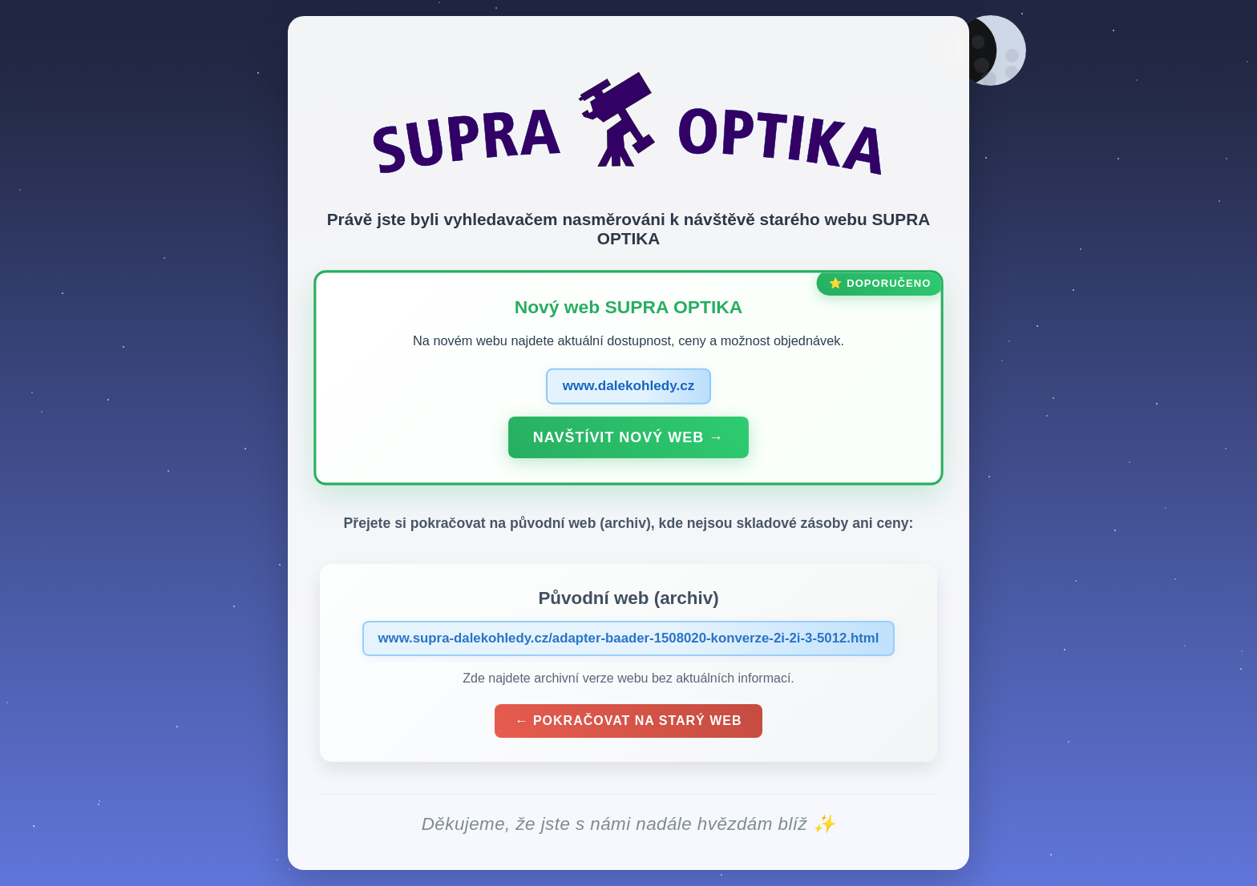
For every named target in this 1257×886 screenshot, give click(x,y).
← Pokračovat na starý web (628, 723)
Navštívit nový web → (628, 439)
